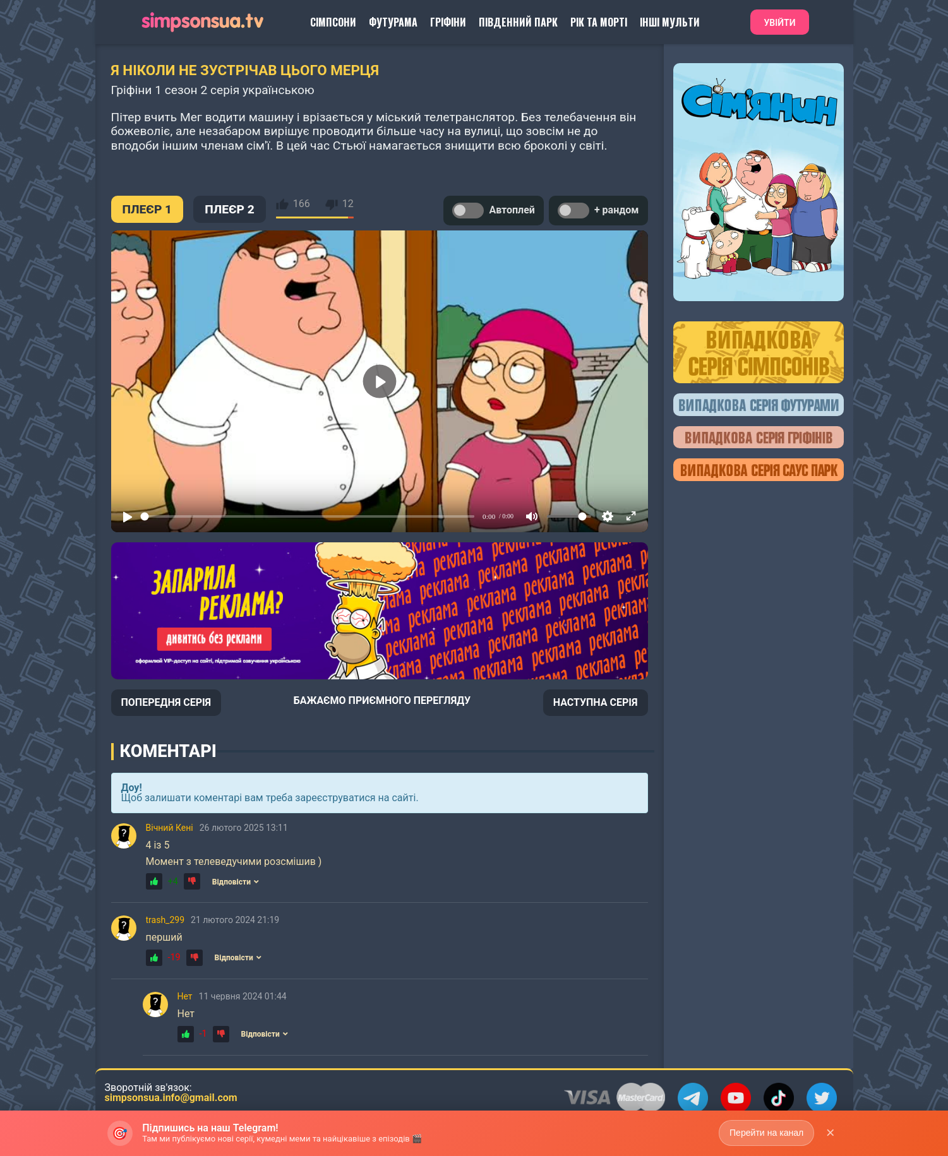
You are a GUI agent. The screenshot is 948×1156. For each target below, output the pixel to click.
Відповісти (235, 882)
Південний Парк (518, 22)
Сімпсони (333, 22)
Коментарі (168, 751)
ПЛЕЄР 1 (147, 209)
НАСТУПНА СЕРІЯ (595, 702)
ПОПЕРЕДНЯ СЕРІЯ (166, 702)
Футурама (393, 22)
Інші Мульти (670, 22)
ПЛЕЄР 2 (230, 209)
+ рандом (598, 210)
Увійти (779, 23)
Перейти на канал (766, 1133)
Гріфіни (448, 22)
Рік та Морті (598, 22)
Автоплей (493, 210)
